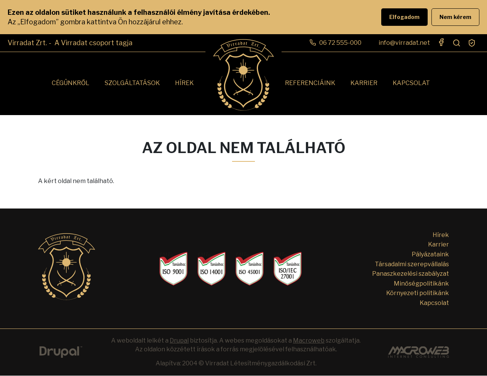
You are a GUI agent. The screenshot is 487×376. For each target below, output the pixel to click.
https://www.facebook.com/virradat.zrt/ (441, 42)
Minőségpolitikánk (421, 283)
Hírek (184, 83)
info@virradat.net (404, 42)
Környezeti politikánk (417, 293)
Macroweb (309, 340)
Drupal (61, 352)
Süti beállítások (472, 43)
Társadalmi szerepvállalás (412, 264)
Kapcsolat (411, 83)
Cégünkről (70, 83)
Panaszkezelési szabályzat (410, 273)
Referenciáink (310, 83)
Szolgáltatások (132, 83)
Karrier (363, 83)
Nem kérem (455, 17)
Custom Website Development (418, 352)
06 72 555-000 (340, 42)
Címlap (243, 75)
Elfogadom (404, 17)
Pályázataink (430, 254)
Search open (456, 43)
